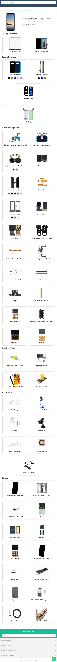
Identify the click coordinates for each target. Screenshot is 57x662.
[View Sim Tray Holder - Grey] (15, 218)
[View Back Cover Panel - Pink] (18, 78)
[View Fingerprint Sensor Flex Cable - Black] (14, 169)
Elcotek (36, 660)
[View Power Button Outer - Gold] (18, 194)
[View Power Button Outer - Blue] (15, 194)
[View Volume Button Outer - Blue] (42, 78)
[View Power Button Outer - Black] (12, 194)
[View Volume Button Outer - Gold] (45, 78)
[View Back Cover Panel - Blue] (15, 78)
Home (3, 10)
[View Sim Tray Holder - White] (18, 218)
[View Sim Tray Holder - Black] (12, 218)
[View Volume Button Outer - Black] (39, 78)
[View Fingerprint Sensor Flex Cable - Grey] (17, 169)
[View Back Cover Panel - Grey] (21, 78)
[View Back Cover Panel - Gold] (12, 78)
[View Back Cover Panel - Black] (9, 78)
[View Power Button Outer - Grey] (9, 194)
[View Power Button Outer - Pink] (21, 194)
